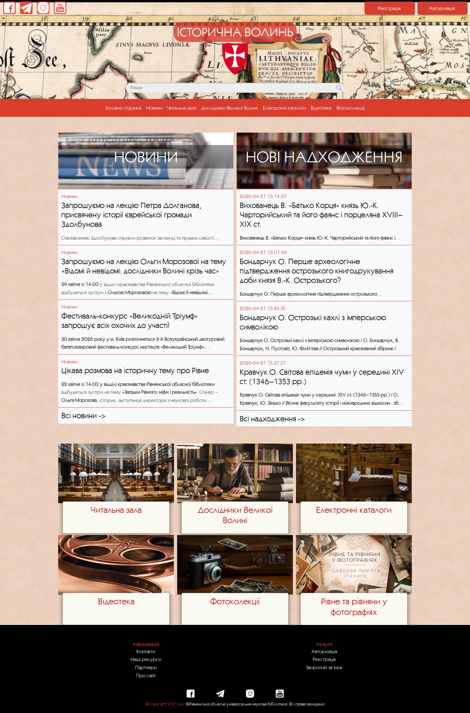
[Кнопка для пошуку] (339, 88)
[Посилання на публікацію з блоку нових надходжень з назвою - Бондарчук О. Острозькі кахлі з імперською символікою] (324, 308)
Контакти (145, 651)
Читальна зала (181, 108)
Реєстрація (389, 8)
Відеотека (321, 108)
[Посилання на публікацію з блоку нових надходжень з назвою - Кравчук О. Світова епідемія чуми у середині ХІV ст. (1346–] (324, 363)
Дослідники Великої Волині (229, 108)
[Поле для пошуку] (235, 88)
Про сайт (146, 675)
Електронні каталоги (284, 108)
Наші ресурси (145, 659)
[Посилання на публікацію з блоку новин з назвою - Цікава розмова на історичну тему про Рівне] (145, 362)
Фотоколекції (350, 108)
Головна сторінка (124, 107)
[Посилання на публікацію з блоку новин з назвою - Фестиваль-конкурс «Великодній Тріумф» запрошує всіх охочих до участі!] (145, 307)
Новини (154, 108)
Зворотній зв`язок (324, 667)
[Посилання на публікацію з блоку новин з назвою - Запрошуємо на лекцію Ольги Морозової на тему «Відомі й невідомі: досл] (145, 252)
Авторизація (442, 8)
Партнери (146, 667)
